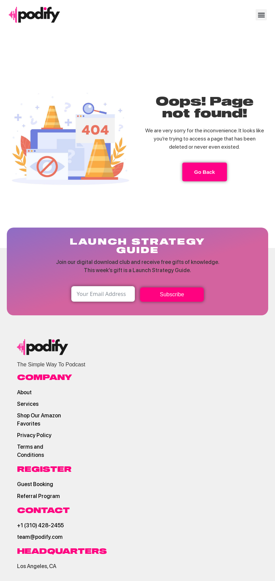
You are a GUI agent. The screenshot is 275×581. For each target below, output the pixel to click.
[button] (261, 14)
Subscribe (172, 294)
